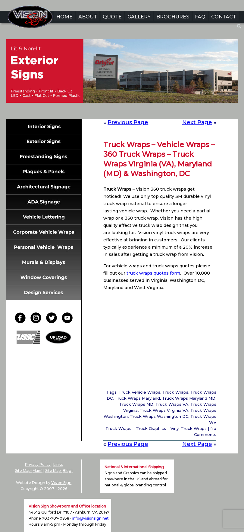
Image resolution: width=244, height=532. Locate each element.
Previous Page (128, 122)
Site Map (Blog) (59, 470)
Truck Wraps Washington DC (159, 416)
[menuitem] (239, 26)
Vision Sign (61, 482)
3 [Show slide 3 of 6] (118, 112)
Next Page (197, 122)
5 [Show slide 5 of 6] (133, 112)
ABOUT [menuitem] (87, 17)
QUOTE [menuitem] (112, 17)
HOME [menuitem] (64, 17)
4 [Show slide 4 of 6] (126, 112)
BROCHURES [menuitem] (172, 17)
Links (58, 464)
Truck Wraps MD (136, 404)
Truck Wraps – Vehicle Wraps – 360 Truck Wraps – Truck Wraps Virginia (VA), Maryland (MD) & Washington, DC (158, 159)
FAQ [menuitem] (200, 17)
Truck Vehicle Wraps (139, 392)
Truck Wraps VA (171, 404)
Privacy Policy (38, 464)
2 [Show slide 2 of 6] (110, 112)
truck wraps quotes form (153, 273)
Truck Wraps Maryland (137, 398)
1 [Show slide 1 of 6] (102, 112)
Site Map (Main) (28, 470)
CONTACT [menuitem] (223, 17)
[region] (122, 80)
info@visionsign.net (90, 518)
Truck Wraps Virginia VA (164, 410)
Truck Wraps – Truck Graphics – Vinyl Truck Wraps (156, 428)
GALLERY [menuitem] (139, 17)
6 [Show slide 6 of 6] (141, 112)
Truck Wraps (175, 392)
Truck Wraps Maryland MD (188, 398)
